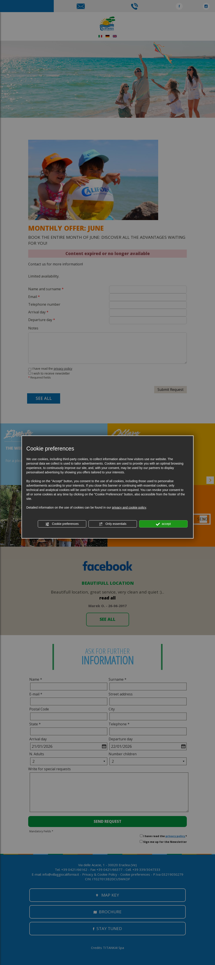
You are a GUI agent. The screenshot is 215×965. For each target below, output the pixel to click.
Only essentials (112, 524)
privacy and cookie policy (129, 507)
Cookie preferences (62, 524)
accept (163, 524)
